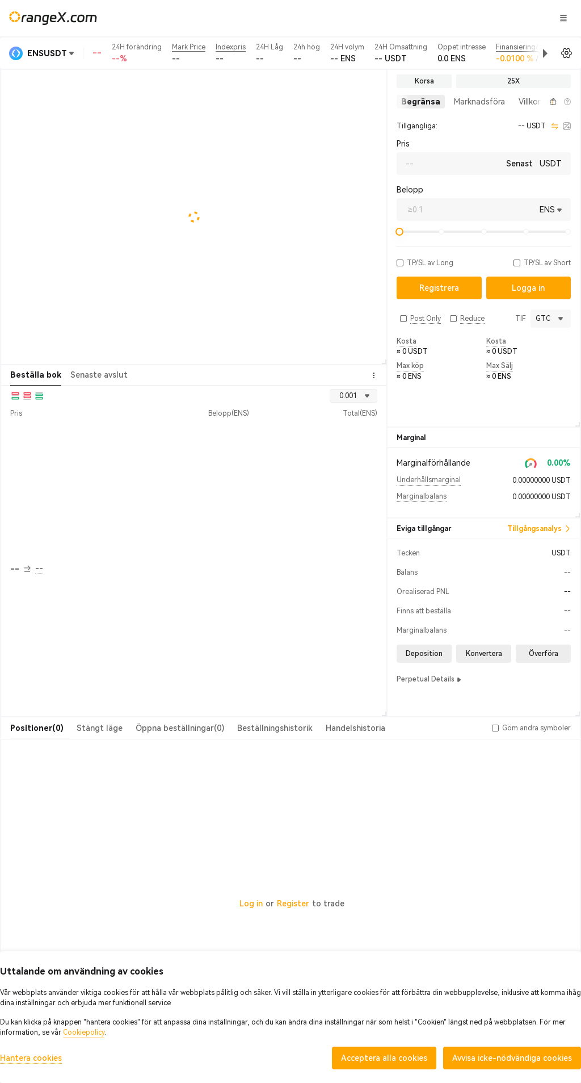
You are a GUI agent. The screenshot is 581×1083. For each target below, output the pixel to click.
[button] (507, 53)
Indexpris (231, 47)
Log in (251, 903)
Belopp (410, 189)
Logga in (467, 18)
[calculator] (567, 126)
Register (293, 903)
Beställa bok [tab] (35, 374)
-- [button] (20, 569)
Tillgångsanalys (539, 529)
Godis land (365, 17)
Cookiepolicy (83, 1032)
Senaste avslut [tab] (99, 374)
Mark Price (188, 47)
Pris (403, 143)
